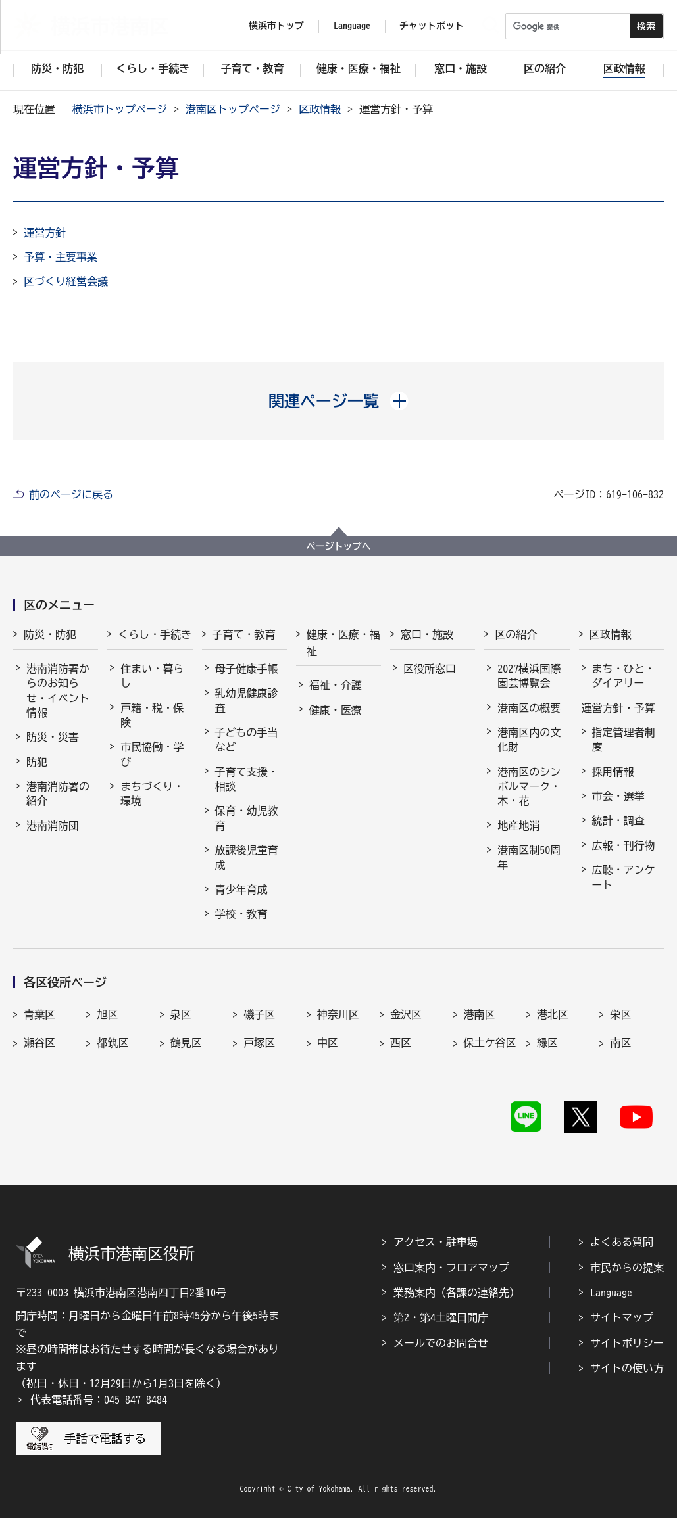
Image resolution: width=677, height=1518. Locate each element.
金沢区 (406, 1014)
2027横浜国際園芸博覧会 (529, 675)
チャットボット (431, 25)
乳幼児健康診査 (246, 700)
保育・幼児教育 (246, 817)
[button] (338, 401)
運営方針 (45, 232)
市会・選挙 (618, 796)
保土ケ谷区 (490, 1042)
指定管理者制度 (623, 739)
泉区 (180, 1014)
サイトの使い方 (627, 1368)
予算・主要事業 (60, 257)
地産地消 (518, 825)
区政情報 (320, 109)
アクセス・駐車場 (435, 1242)
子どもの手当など (246, 739)
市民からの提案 (627, 1267)
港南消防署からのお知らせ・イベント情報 (57, 690)
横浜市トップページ (119, 109)
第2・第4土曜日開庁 (440, 1317)
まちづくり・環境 (152, 793)
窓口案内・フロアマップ (451, 1267)
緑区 (547, 1042)
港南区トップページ (233, 109)
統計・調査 (618, 820)
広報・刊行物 (623, 845)
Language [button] (352, 25)
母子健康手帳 (246, 668)
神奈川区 (338, 1014)
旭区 (107, 1014)
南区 (620, 1042)
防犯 (36, 762)
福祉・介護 (335, 685)
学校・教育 (241, 914)
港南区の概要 (529, 708)
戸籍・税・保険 (152, 715)
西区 (400, 1042)
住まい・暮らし (152, 675)
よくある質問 (621, 1242)
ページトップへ (339, 546)
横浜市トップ (276, 25)
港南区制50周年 (529, 857)
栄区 (620, 1014)
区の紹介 (516, 634)
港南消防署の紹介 (57, 793)
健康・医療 (335, 710)
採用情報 (613, 772)
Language (611, 1292)
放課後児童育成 (246, 857)
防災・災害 (52, 737)
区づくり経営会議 (66, 281)
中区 (327, 1042)
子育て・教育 (244, 634)
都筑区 (112, 1042)
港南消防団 (52, 825)
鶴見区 (186, 1042)
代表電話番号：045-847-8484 (98, 1399)
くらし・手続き (154, 634)
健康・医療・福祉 (343, 643)
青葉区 (39, 1014)
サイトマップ (621, 1317)
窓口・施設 (427, 634)
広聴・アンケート (623, 877)
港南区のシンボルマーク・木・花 (529, 787)
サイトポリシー (627, 1343)
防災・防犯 (50, 634)
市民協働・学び (152, 754)
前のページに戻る (71, 494)
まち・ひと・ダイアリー (623, 675)
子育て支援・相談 (246, 779)
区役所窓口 (429, 668)
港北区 (552, 1014)
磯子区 (259, 1014)
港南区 (479, 1014)
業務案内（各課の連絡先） (456, 1292)
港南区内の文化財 (529, 739)
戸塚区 (259, 1042)
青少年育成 (241, 889)
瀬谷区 (39, 1042)
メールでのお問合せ (440, 1343)
